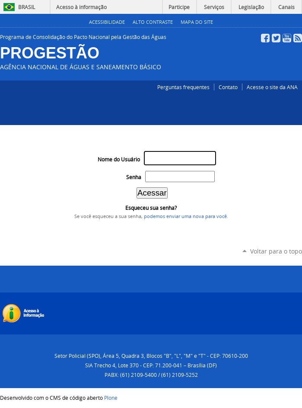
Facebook (265, 38)
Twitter (276, 38)
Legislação (251, 6)
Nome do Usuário (119, 159)
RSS (297, 38)
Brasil (26, 6)
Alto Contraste (153, 22)
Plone (111, 397)
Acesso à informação (81, 6)
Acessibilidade (107, 22)
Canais (286, 6)
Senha (133, 177)
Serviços (214, 6)
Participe (179, 6)
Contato (228, 87)
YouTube (287, 38)
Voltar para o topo (276, 251)
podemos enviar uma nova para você (185, 216)
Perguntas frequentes (183, 87)
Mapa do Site (197, 22)
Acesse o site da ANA (272, 87)
